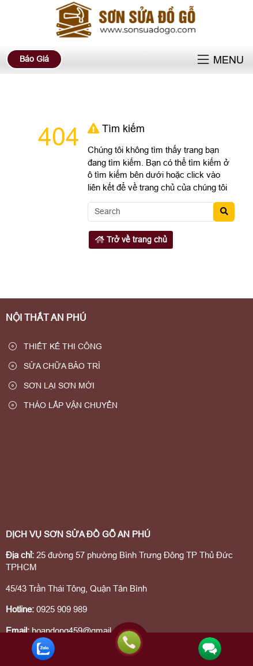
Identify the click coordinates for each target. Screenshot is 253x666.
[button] (203, 60)
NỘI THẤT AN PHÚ (46, 318)
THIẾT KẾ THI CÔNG (55, 346)
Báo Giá (34, 58)
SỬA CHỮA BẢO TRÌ (54, 366)
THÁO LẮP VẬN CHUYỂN (63, 405)
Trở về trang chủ (131, 239)
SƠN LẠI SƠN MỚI (52, 385)
